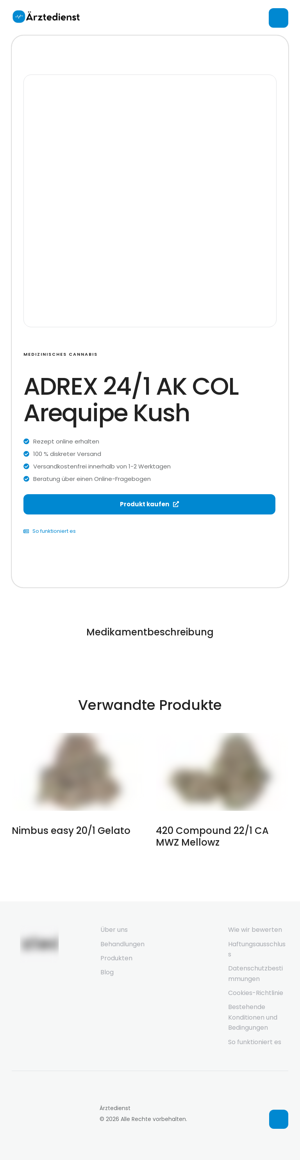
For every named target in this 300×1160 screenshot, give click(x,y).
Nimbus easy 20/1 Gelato (71, 830)
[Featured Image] (78, 772)
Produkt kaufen (149, 504)
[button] (278, 1119)
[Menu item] (130, 930)
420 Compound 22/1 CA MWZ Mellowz (212, 836)
